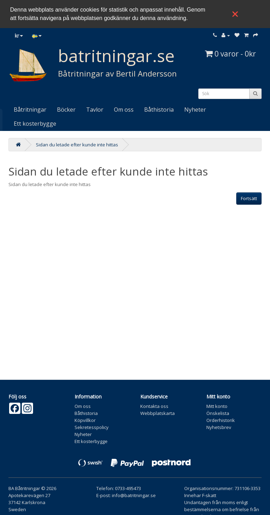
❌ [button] (235, 14)
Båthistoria (159, 108)
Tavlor (94, 108)
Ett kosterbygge (35, 122)
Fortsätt (249, 197)
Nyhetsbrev (218, 426)
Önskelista (217, 412)
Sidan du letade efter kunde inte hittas (77, 143)
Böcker (66, 108)
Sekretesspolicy (92, 426)
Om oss (124, 108)
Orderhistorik (220, 419)
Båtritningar (30, 108)
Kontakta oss (154, 405)
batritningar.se (116, 54)
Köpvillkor (85, 419)
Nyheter (195, 108)
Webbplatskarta (157, 412)
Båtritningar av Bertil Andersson (117, 72)
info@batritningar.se (134, 494)
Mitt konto (216, 405)
